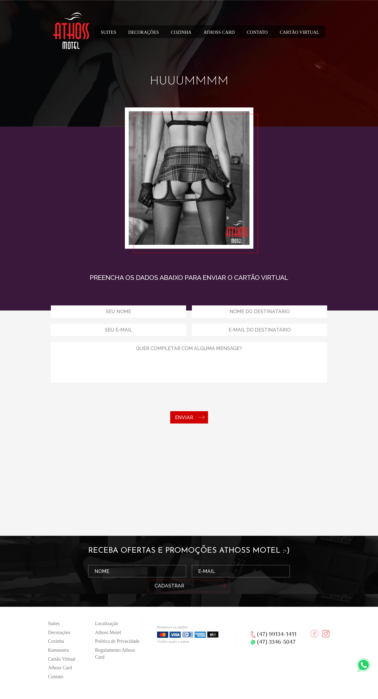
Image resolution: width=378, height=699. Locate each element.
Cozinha (181, 32)
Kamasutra (58, 637)
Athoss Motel (108, 619)
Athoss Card (219, 32)
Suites (108, 32)
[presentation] (87, 398)
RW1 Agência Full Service (198, 692)
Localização (106, 611)
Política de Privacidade (117, 628)
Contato (257, 32)
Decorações (143, 32)
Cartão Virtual (299, 32)
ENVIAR (189, 417)
